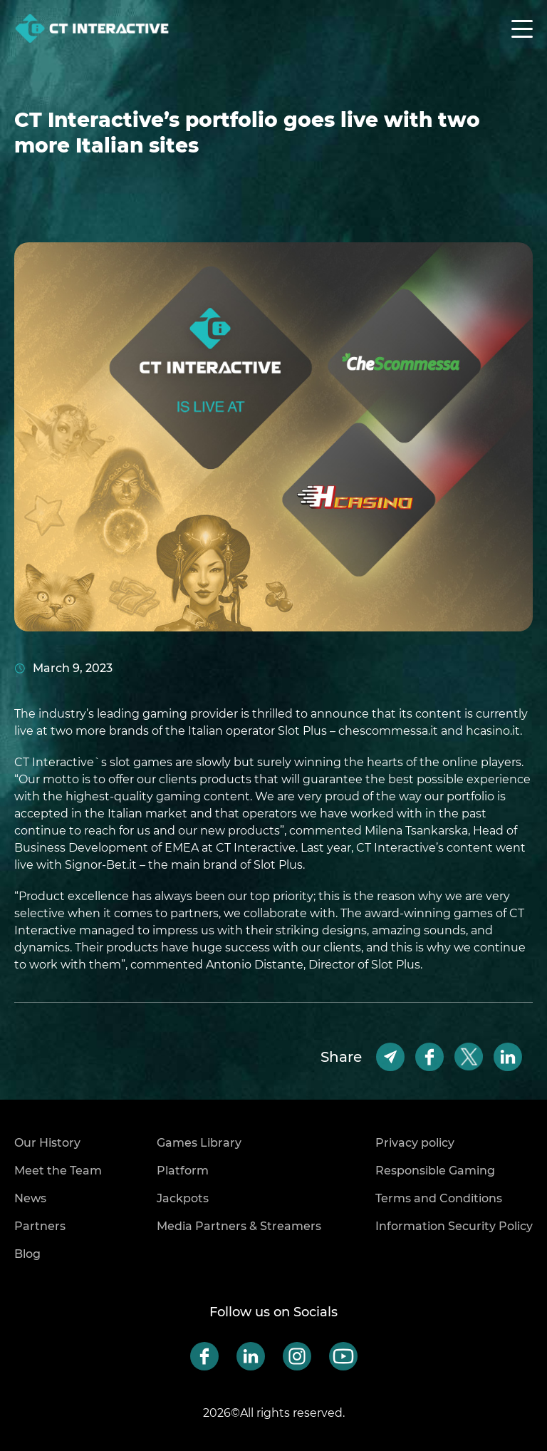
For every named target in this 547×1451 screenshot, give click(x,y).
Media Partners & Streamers (239, 1226)
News (30, 1198)
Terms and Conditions (438, 1198)
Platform (183, 1170)
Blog (27, 1254)
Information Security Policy (454, 1226)
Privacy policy (414, 1143)
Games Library (199, 1143)
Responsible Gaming (435, 1170)
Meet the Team (58, 1170)
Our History (47, 1143)
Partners (40, 1226)
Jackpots (183, 1198)
